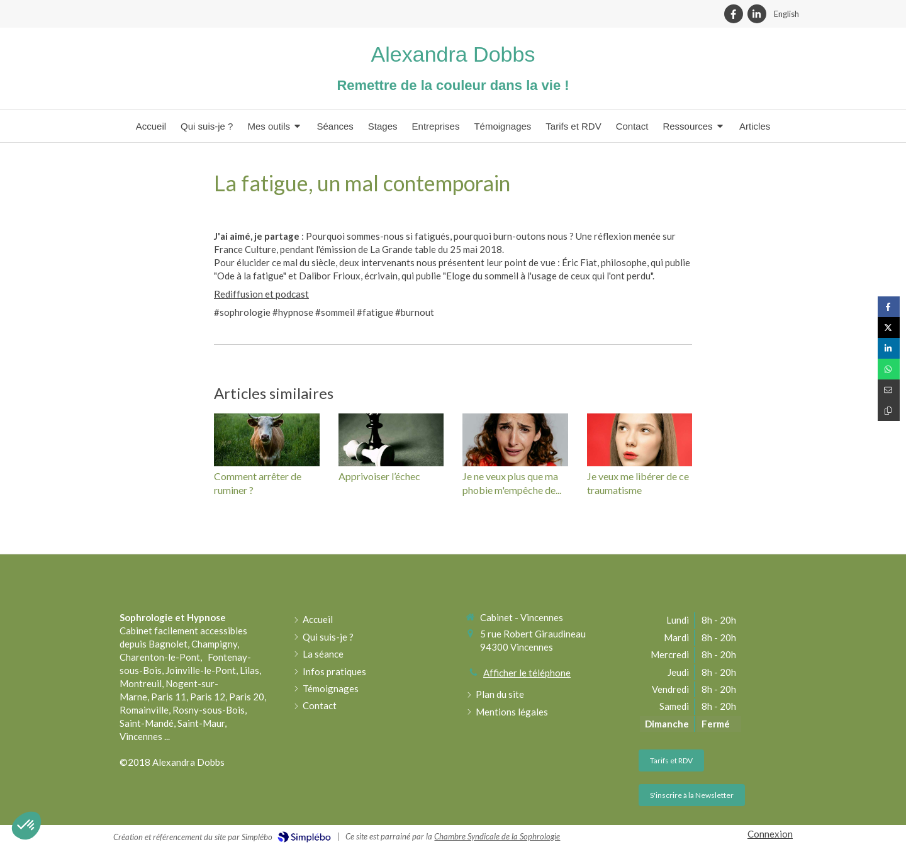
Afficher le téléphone (527, 672)
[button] (26, 826)
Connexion (770, 833)
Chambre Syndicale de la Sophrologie (497, 836)
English (786, 14)
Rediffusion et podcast (261, 294)
